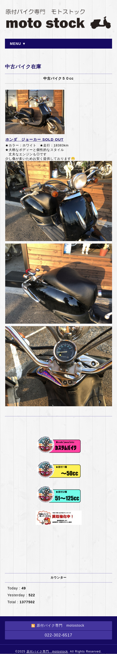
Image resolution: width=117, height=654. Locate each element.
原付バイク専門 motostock (47, 651)
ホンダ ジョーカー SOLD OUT (34, 139)
